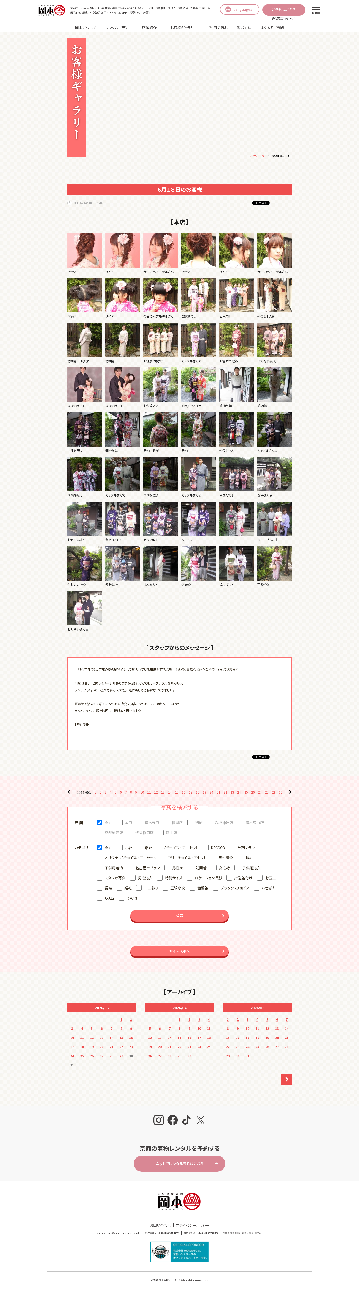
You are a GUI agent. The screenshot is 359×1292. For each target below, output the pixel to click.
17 (191, 793)
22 (225, 793)
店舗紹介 (149, 27)
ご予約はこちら (284, 9)
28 (267, 793)
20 (211, 793)
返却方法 (244, 27)
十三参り (151, 888)
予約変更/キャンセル (284, 18)
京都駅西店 (114, 833)
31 (247, 1056)
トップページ (256, 157)
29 (274, 793)
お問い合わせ (160, 1226)
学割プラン (246, 848)
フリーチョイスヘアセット (187, 858)
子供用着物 (114, 868)
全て (108, 823)
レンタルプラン (116, 27)
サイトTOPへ (179, 952)
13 (163, 793)
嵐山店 (171, 833)
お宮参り (268, 888)
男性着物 (226, 858)
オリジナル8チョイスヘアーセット (130, 858)
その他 (132, 898)
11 (149, 793)
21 (218, 793)
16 (183, 793)
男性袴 (177, 868)
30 (281, 793)
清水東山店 (254, 823)
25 (246, 793)
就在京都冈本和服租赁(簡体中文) (162, 1233)
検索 (179, 916)
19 (204, 793)
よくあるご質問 (272, 27)
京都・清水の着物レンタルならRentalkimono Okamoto (180, 1281)
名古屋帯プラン (147, 868)
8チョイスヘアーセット (181, 848)
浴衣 (148, 848)
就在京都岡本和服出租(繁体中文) (201, 1233)
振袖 (249, 858)
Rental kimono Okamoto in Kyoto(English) (118, 1233)
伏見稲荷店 (144, 833)
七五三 (270, 878)
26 (253, 793)
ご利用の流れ (217, 27)
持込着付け (243, 878)
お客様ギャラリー (183, 27)
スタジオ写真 (115, 878)
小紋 (128, 848)
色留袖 (202, 888)
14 (170, 793)
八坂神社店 (224, 823)
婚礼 (128, 888)
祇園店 (177, 823)
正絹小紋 (177, 888)
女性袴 (224, 868)
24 (239, 793)
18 (197, 793)
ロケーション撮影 (208, 878)
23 (232, 793)
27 (260, 793)
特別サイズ (173, 878)
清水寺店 (152, 823)
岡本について (85, 27)
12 (156, 793)
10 (142, 793)
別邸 (198, 823)
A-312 (109, 898)
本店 (128, 823)
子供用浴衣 (251, 868)
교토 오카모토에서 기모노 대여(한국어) (242, 1233)
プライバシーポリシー (192, 1226)
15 (177, 793)
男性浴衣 (145, 878)
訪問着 (201, 868)
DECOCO (218, 848)
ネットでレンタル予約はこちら (179, 1164)
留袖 (108, 888)
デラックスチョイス (235, 888)
